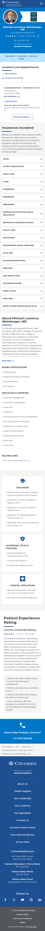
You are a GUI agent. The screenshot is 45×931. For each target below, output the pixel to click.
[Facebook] (5, 899)
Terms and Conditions (22, 919)
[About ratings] (38, 36)
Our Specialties (22, 813)
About (21, 59)
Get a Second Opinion (23, 835)
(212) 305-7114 (23, 40)
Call (22, 738)
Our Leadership (22, 799)
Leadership (22, 56)
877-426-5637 (22, 867)
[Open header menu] (41, 3)
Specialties (10, 56)
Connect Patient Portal (22, 828)
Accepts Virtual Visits (14, 78)
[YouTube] (22, 899)
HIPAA (22, 923)
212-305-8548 (22, 874)
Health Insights (22, 791)
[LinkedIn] (39, 899)
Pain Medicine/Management (15, 460)
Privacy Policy (23, 915)
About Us (22, 784)
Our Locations (22, 806)
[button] (22, 117)
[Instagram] (31, 899)
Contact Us (22, 820)
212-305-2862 (31, 927)
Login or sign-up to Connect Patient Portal (22, 108)
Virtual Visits (23, 842)
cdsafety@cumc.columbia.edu (22, 882)
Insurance (33, 56)
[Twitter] (14, 899)
